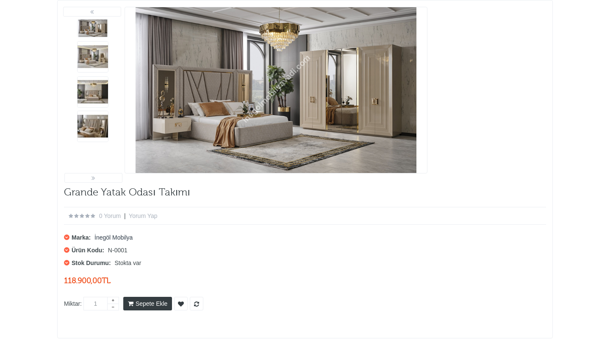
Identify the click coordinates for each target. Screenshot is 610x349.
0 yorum (110, 215)
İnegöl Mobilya (113, 237)
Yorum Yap (143, 215)
